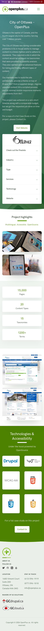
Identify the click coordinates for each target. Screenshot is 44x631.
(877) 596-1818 (31, 583)
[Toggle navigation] (38, 9)
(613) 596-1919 (31, 579)
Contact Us (22, 529)
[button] (22, 140)
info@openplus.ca (32, 588)
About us (6, 561)
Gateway (19, 2)
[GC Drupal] (22, 601)
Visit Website (22, 128)
